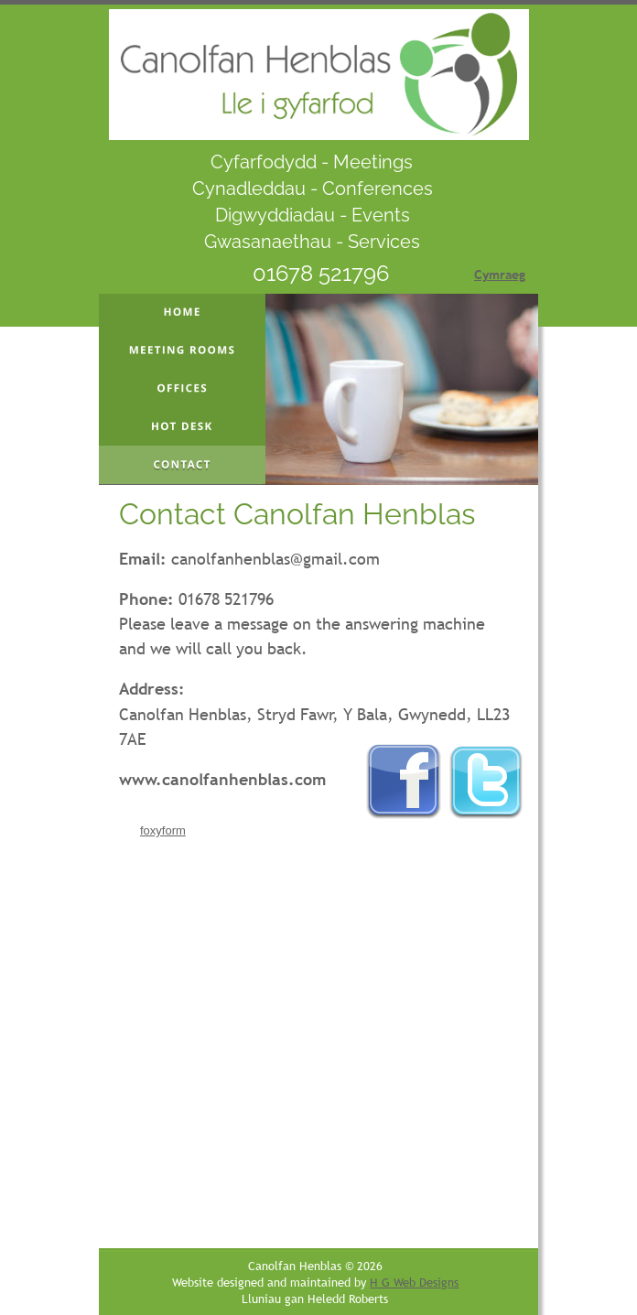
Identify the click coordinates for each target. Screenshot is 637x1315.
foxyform (163, 830)
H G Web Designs (414, 1282)
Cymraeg (499, 274)
